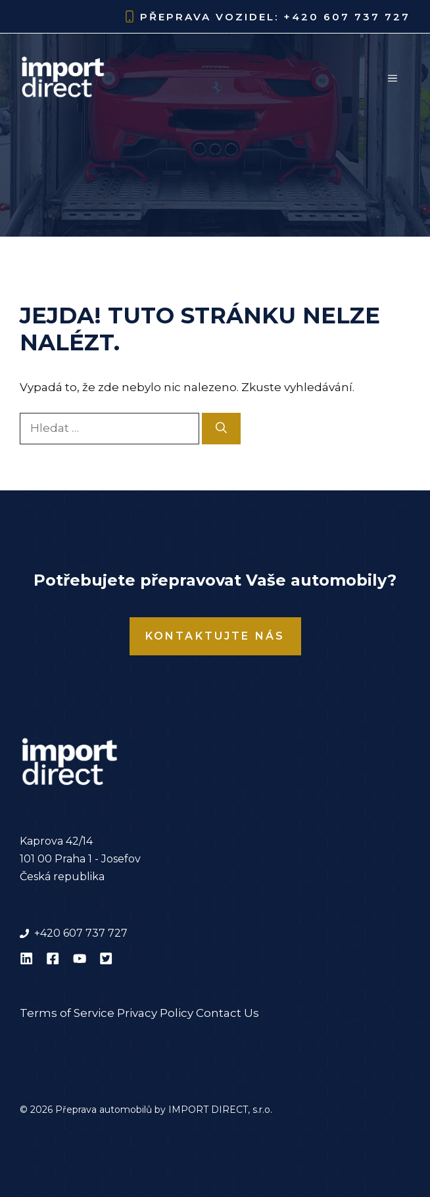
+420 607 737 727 (346, 17)
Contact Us (227, 1013)
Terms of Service (67, 1013)
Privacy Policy (155, 1013)
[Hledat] (221, 428)
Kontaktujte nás (215, 636)
